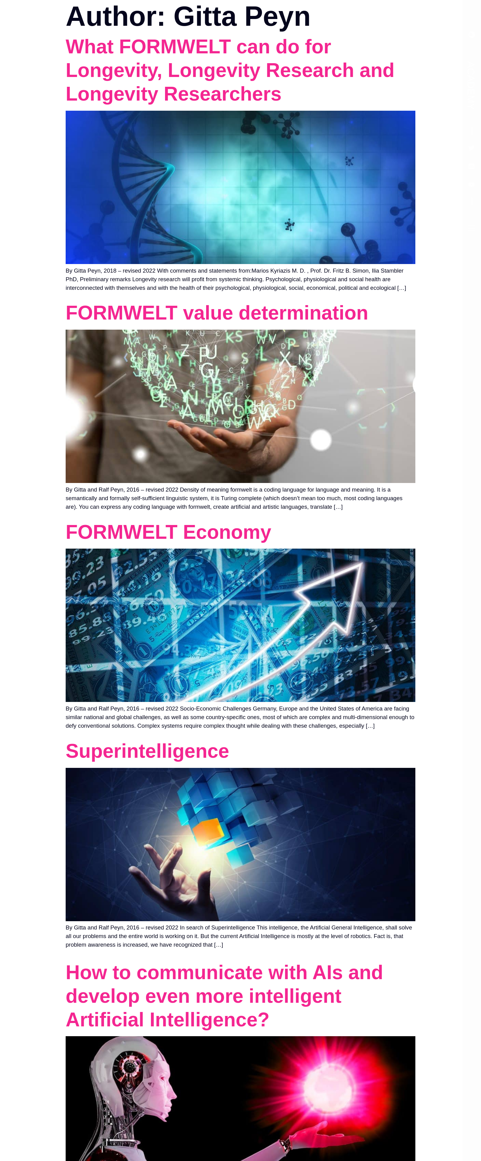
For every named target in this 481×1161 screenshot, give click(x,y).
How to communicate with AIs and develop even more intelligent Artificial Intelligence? (224, 996)
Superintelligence (147, 751)
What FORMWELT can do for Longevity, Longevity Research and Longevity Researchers (230, 70)
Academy (470, 85)
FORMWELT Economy (168, 532)
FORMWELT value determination (217, 313)
